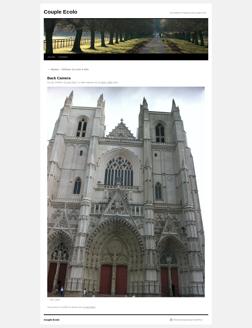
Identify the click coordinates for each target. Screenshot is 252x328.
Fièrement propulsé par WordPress (187, 320)
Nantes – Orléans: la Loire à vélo (68, 69)
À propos (63, 57)
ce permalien (89, 307)
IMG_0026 (55, 300)
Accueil (51, 57)
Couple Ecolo (60, 12)
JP (52, 82)
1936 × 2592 (106, 82)
